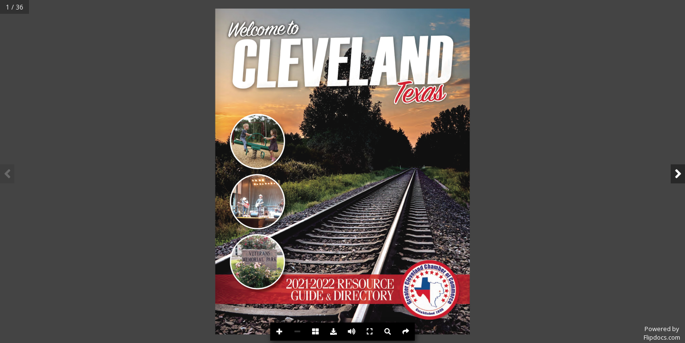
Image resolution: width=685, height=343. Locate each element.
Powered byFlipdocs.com (662, 333)
